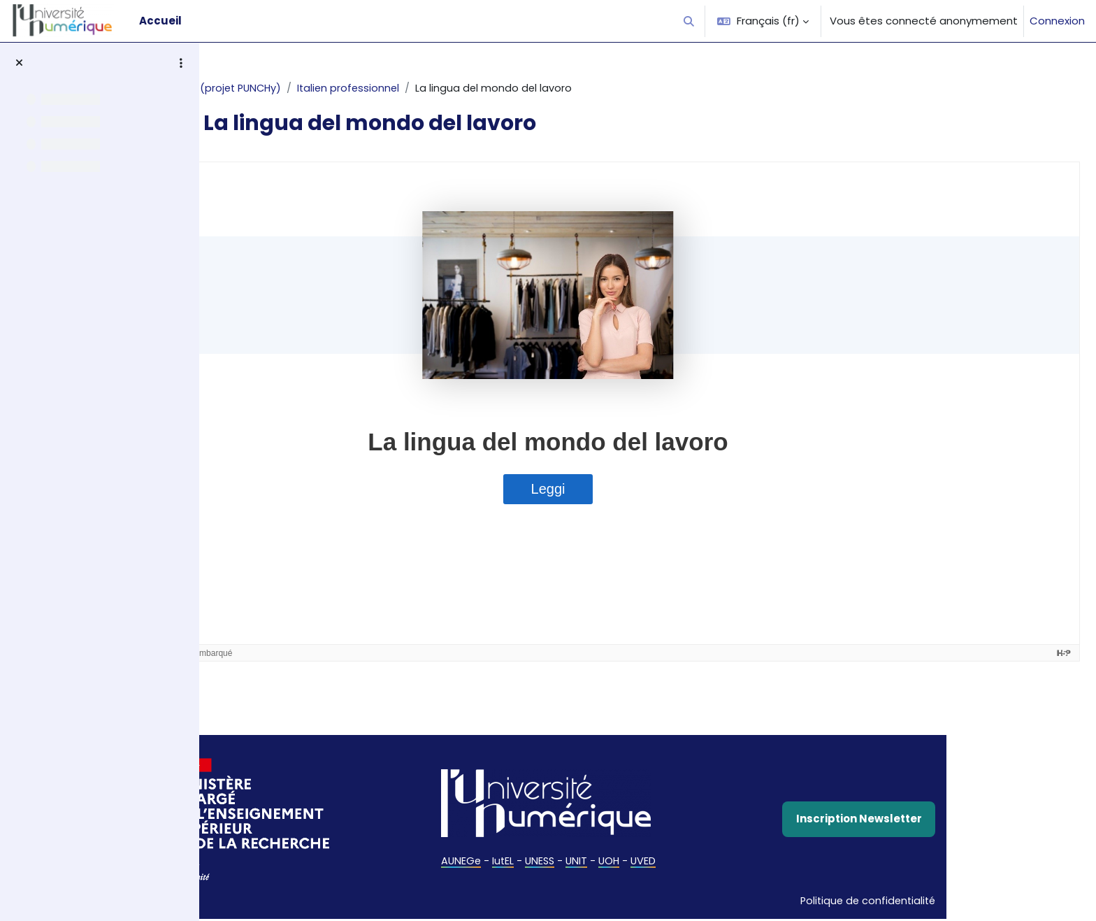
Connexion (1057, 20)
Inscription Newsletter (947, 820)
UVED (734, 862)
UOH (699, 862)
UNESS (627, 862)
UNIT (665, 862)
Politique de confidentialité (954, 902)
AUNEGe (546, 862)
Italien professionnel (443, 88)
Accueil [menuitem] (160, 20)
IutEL (589, 862)
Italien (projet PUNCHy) (315, 88)
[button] (689, 21)
